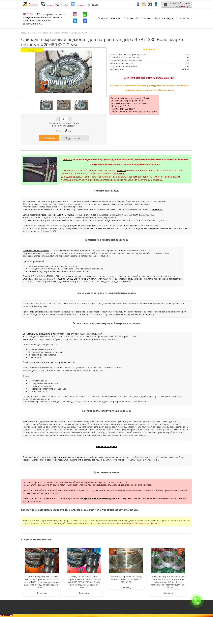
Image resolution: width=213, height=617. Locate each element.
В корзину (42, 593)
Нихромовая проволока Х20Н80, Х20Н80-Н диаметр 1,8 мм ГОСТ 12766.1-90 (126, 579)
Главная (103, 18)
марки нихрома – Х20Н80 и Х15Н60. (57, 214)
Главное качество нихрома (36, 250)
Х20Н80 (61, 278)
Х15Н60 (53, 278)
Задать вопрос (163, 18)
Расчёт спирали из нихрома (36, 311)
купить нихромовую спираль (99, 498)
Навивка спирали (106, 446)
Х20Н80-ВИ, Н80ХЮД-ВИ (78, 278)
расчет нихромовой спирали (69, 457)
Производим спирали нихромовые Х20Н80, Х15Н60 (64, 32)
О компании (144, 18)
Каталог (116, 18)
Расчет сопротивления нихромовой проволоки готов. (49, 362)
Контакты (182, 18)
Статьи (128, 18)
